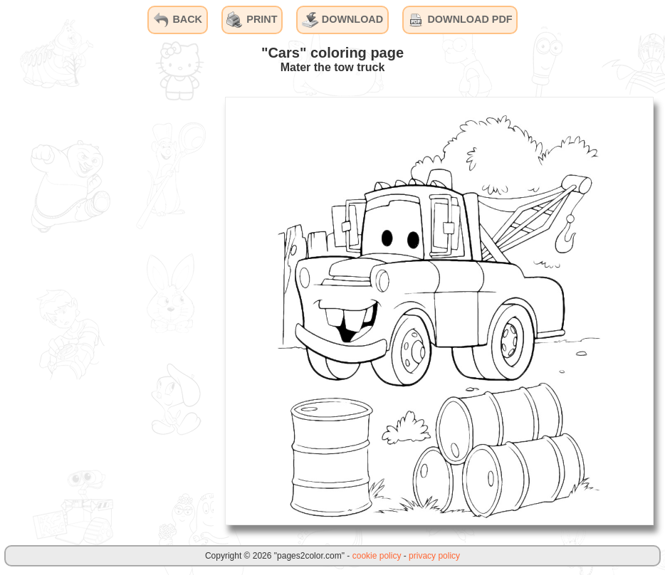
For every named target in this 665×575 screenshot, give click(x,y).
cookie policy (377, 556)
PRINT (251, 19)
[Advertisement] (107, 310)
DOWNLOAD (342, 19)
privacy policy (434, 556)
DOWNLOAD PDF (459, 19)
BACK (177, 19)
